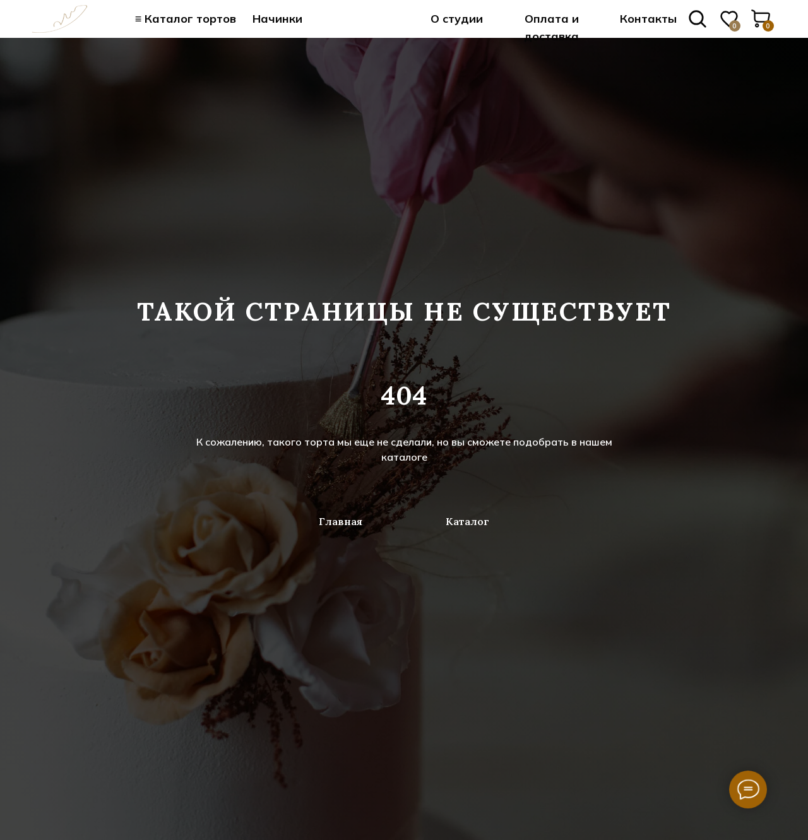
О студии (457, 18)
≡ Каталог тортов (186, 18)
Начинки (277, 18)
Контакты (648, 18)
